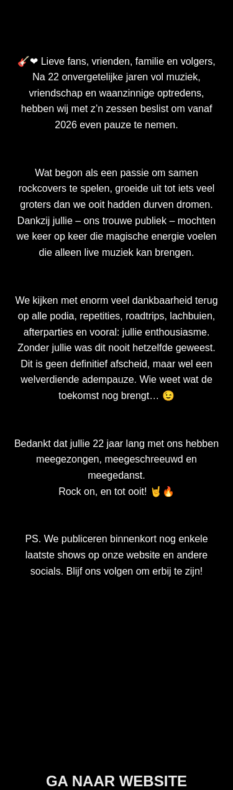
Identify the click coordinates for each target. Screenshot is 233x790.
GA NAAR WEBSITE (116, 781)
